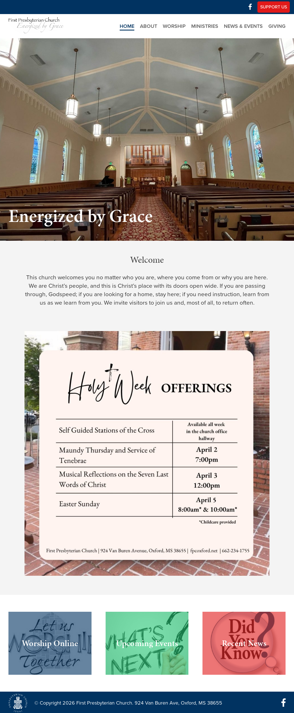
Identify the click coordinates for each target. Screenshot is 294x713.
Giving (277, 26)
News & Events (243, 26)
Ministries (204, 26)
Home (127, 26)
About (148, 26)
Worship (174, 26)
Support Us (273, 7)
